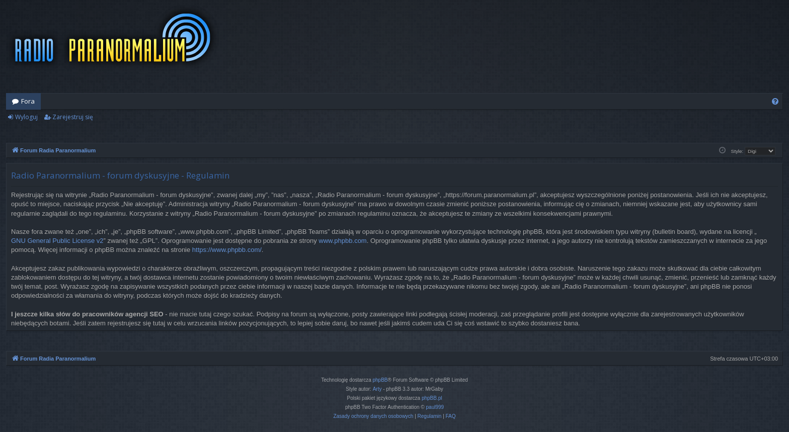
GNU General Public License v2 (57, 240)
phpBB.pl (432, 398)
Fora (28, 101)
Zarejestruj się (72, 117)
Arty (377, 389)
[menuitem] (775, 101)
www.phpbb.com (342, 240)
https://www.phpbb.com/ (227, 249)
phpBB (380, 380)
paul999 (435, 407)
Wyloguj (26, 117)
